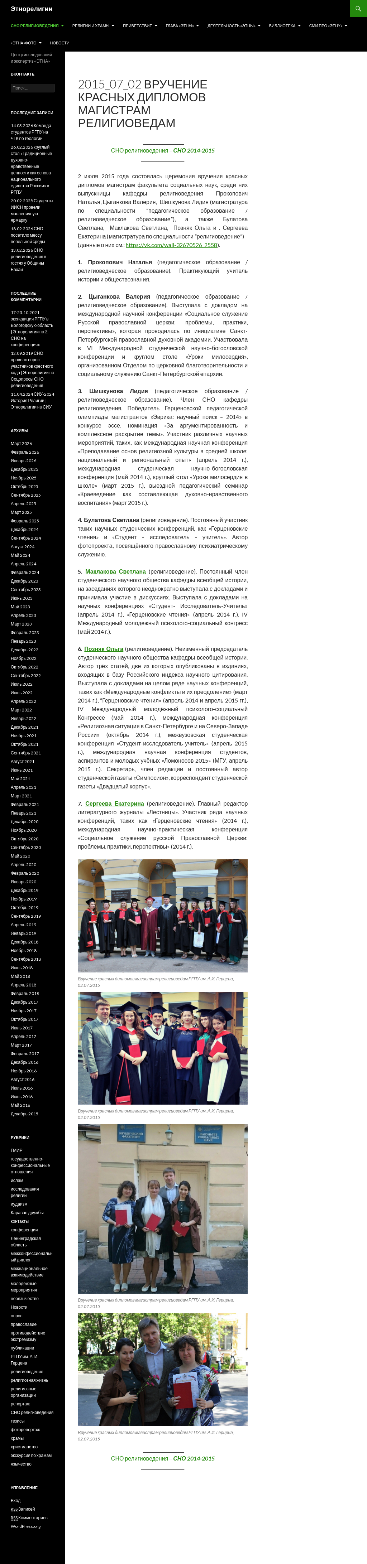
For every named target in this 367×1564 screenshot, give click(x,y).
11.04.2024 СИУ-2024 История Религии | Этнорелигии (32, 400)
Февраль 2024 (25, 572)
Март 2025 (21, 512)
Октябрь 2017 (24, 1019)
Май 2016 (20, 1105)
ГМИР (17, 1150)
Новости (60, 42)
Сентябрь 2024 (26, 538)
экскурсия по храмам (31, 1455)
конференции (24, 1229)
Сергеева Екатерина (114, 803)
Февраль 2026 (25, 452)
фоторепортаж (25, 1429)
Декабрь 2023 (24, 581)
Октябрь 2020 (24, 838)
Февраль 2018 (25, 993)
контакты (20, 1221)
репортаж (20, 1403)
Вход (15, 1500)
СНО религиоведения (35, 25)
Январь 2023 (23, 641)
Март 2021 (21, 795)
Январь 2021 (23, 813)
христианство (24, 1446)
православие (24, 1324)
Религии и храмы (91, 25)
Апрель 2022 (23, 701)
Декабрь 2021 (24, 727)
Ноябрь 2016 (24, 1070)
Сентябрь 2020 (26, 847)
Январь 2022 (23, 718)
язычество (21, 1464)
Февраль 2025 (25, 520)
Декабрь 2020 (24, 821)
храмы (17, 1438)
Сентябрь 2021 (26, 753)
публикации (22, 1348)
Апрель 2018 (23, 985)
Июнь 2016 (22, 1096)
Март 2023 (21, 624)
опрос (17, 1315)
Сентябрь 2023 (26, 589)
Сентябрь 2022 (26, 675)
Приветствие (137, 25)
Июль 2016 (22, 1088)
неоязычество (25, 1298)
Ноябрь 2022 (24, 658)
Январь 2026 (23, 460)
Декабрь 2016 (24, 1062)
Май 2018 (20, 976)
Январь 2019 (23, 933)
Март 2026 (21, 443)
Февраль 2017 (25, 1053)
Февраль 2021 (25, 804)
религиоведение (27, 1371)
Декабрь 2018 (24, 942)
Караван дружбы (27, 1212)
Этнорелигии (32, 9)
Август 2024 (22, 546)
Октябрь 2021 (24, 744)
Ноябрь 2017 (24, 1010)
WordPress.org (25, 1526)
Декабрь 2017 (24, 1002)
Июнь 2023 (22, 598)
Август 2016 (22, 1079)
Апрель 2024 (23, 563)
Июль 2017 (22, 1027)
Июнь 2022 (22, 692)
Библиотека (282, 25)
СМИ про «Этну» (325, 25)
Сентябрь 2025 (26, 495)
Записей (23, 1509)
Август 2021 (22, 761)
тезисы (18, 1421)
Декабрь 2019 (24, 890)
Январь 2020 (23, 881)
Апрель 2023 (23, 615)
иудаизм (19, 1204)
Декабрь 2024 (24, 529)
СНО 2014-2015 (194, 150)
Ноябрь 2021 (24, 735)
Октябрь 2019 (24, 907)
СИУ (47, 407)
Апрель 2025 (23, 503)
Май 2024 (20, 555)
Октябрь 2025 (24, 486)
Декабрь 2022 (24, 649)
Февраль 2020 (25, 873)
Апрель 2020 (23, 864)
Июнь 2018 (22, 967)
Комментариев (29, 1518)
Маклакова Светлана (115, 571)
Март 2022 (21, 710)
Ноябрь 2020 (24, 830)
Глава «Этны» (180, 25)
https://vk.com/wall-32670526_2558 (171, 244)
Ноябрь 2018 (24, 950)
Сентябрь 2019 (26, 916)
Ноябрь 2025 (24, 478)
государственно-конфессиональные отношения (30, 1165)
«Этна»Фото (24, 42)
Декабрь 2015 (24, 1113)
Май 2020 (20, 856)
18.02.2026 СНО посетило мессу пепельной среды (28, 235)
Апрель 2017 (23, 1036)
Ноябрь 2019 (24, 899)
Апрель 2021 (23, 787)
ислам (17, 1180)
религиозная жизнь (29, 1380)
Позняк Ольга (103, 648)
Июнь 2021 (22, 770)
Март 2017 (21, 1045)
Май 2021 (20, 778)
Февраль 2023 (25, 632)
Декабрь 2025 (24, 469)
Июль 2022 (22, 684)
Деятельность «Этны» (232, 25)
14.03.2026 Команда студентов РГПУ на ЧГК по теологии (31, 132)
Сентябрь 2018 (26, 959)
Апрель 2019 (23, 924)
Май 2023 (20, 606)
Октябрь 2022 (24, 667)
